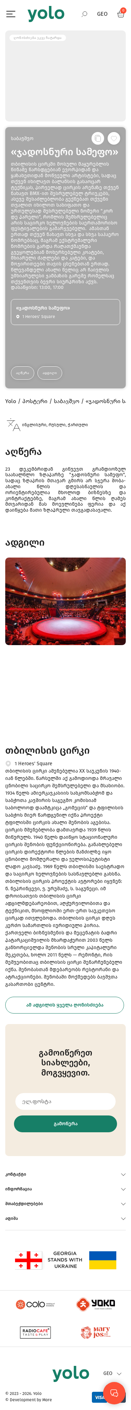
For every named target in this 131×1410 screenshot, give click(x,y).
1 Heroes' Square (33, 764)
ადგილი (50, 373)
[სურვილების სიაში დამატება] (114, 138)
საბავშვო (22, 138)
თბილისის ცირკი (47, 750)
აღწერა (22, 373)
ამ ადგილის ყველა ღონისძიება (64, 1005)
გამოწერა (66, 1124)
